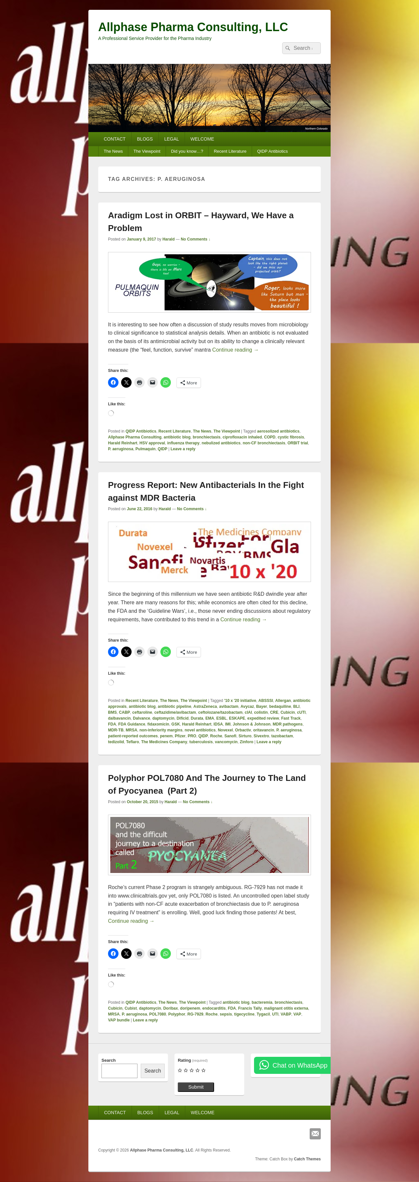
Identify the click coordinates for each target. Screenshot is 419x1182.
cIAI (248, 712)
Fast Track (291, 718)
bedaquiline (280, 706)
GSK (176, 724)
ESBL (221, 718)
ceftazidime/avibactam (175, 712)
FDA (112, 724)
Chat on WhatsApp (299, 1065)
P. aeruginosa (120, 449)
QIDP (162, 449)
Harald (168, 239)
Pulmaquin (145, 449)
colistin (261, 712)
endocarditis (214, 1008)
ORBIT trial (297, 443)
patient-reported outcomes (133, 736)
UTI (275, 1014)
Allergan (283, 700)
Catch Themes (307, 1159)
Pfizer (180, 736)
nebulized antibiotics (221, 443)
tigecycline (244, 1014)
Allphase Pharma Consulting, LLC (193, 27)
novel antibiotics (200, 730)
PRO (192, 736)
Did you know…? (187, 151)
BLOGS (145, 139)
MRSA (131, 730)
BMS (112, 712)
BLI (296, 706)
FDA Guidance (131, 724)
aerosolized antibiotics (278, 431)
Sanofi (230, 736)
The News (113, 151)
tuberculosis (201, 742)
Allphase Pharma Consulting (134, 437)
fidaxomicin (158, 724)
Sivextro (261, 736)
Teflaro (132, 742)
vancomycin (226, 742)
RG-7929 (196, 1014)
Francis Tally (250, 1008)
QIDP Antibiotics (272, 151)
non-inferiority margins (160, 730)
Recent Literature (230, 151)
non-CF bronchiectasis (264, 443)
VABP (286, 1014)
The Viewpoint (147, 151)
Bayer (261, 706)
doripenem (190, 1008)
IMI (228, 724)
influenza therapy (183, 443)
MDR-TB (115, 730)
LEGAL (171, 139)
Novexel (225, 730)
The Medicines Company (164, 742)
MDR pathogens (287, 724)
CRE (274, 712)
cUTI (301, 712)
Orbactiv (243, 730)
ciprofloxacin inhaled (242, 437)
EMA (209, 718)
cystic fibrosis (291, 437)
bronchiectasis (207, 437)
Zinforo (246, 742)
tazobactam (282, 736)
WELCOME (202, 139)
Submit (196, 1087)
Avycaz (247, 706)
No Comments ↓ (195, 239)
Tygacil (263, 1014)
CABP (124, 712)
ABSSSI (265, 700)
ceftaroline (142, 712)
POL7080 (157, 1014)
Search (108, 1060)
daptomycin (163, 718)
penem (166, 736)
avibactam (228, 706)
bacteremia (262, 1002)
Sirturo (245, 736)
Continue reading (235, 350)
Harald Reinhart (122, 443)
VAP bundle (119, 1020)
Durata (197, 718)
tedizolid (116, 742)
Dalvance (141, 718)
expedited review (263, 718)
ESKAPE (237, 718)
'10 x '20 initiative (240, 700)
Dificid (182, 718)
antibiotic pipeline (174, 706)
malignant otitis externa (286, 1008)
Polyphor (176, 1014)
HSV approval (152, 443)
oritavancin (263, 730)
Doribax (170, 1008)
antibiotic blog (177, 437)
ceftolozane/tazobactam (220, 712)
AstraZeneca (205, 706)
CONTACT (115, 139)
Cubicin (288, 712)
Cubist (131, 1008)
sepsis (226, 1014)
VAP (297, 1014)
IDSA (218, 724)
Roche (216, 736)
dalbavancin (119, 718)
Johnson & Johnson (251, 724)
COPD (270, 437)
